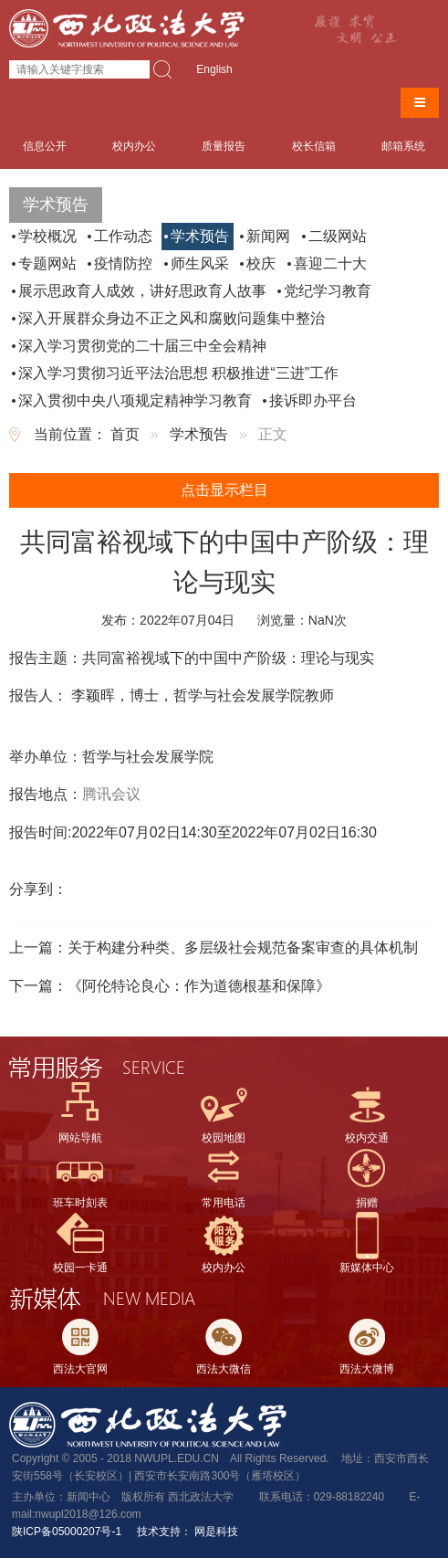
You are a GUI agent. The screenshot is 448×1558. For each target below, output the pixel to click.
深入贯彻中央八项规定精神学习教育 (135, 400)
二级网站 (337, 236)
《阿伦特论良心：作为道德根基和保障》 (199, 986)
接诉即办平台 (313, 400)
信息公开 (45, 146)
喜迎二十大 (330, 263)
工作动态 (123, 236)
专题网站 (47, 263)
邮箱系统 (403, 146)
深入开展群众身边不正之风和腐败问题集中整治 (171, 318)
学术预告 (200, 236)
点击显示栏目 (224, 490)
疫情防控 (123, 263)
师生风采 (200, 263)
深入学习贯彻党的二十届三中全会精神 (142, 345)
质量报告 (223, 146)
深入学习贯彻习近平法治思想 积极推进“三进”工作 (178, 373)
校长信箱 (314, 146)
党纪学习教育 (327, 291)
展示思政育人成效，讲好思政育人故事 (142, 291)
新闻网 (268, 236)
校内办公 (134, 146)
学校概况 (47, 236)
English (214, 69)
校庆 (261, 263)
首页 (125, 434)
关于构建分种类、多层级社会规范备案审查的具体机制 (243, 947)
